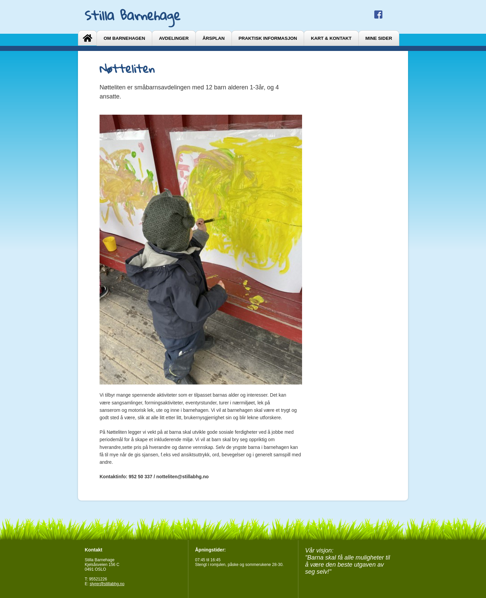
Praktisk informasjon (268, 38)
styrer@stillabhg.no (107, 583)
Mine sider (379, 38)
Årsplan (213, 38)
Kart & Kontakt (331, 38)
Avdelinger (174, 38)
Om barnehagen (124, 38)
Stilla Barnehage (133, 15)
